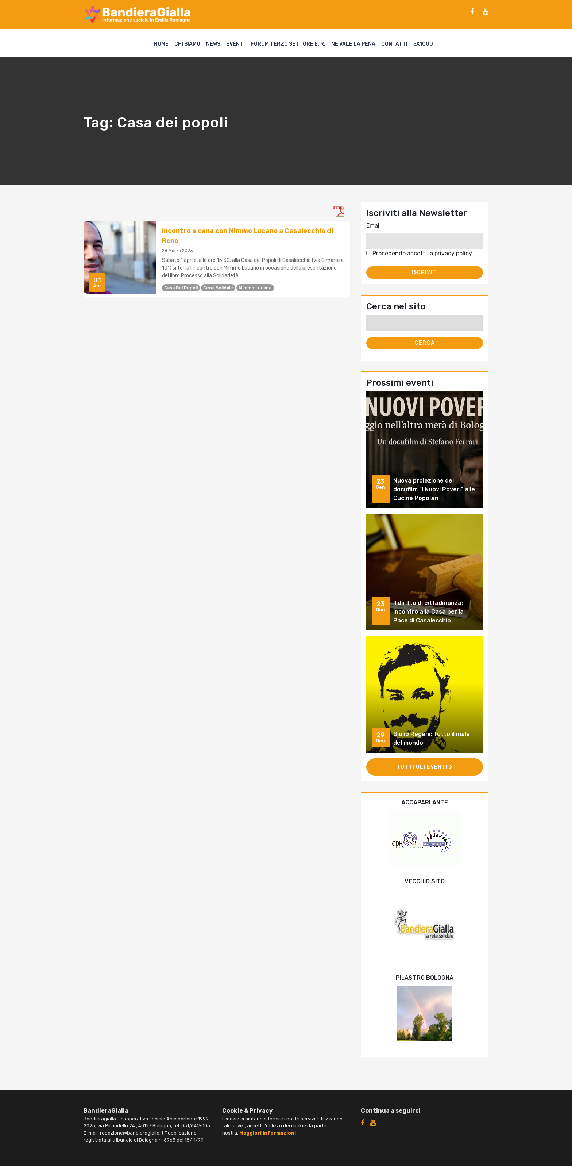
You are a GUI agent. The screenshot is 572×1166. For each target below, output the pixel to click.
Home (161, 44)
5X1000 (423, 44)
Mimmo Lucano (255, 287)
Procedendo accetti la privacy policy (419, 253)
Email (373, 225)
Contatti (394, 44)
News (213, 44)
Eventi (235, 44)
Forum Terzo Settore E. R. (288, 44)
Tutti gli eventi (425, 767)
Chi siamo (187, 44)
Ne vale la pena (353, 44)
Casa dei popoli (181, 287)
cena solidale (218, 287)
